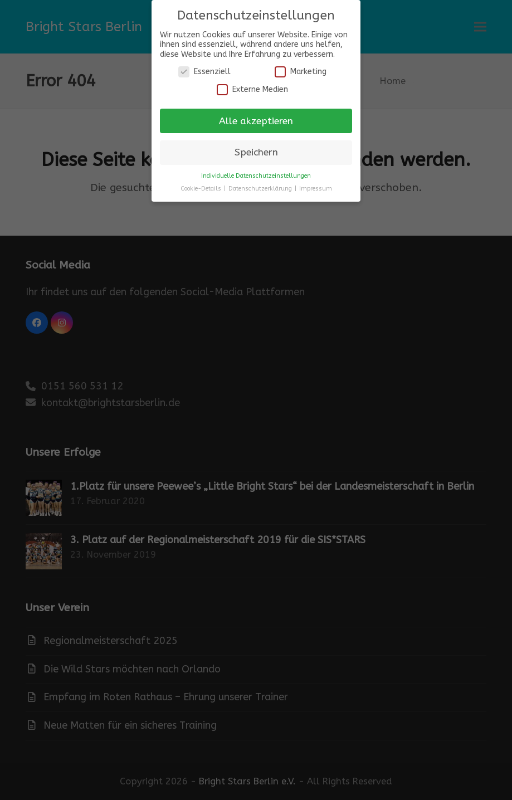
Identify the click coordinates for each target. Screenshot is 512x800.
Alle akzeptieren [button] (256, 121)
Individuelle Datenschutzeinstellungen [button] (256, 175)
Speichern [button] (256, 152)
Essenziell (204, 71)
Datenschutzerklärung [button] (261, 188)
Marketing (300, 71)
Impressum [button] (315, 188)
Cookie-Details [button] (202, 188)
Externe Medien (252, 89)
